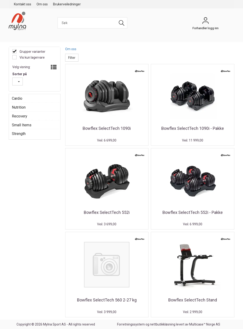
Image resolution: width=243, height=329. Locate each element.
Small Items (21, 125)
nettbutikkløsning (162, 324)
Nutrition (19, 107)
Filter (71, 58)
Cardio (17, 98)
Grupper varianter (32, 51)
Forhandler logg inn (205, 21)
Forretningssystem (131, 324)
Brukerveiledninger (67, 4)
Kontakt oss (22, 4)
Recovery (19, 116)
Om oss (42, 4)
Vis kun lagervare (32, 57)
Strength (19, 133)
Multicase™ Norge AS (204, 324)
